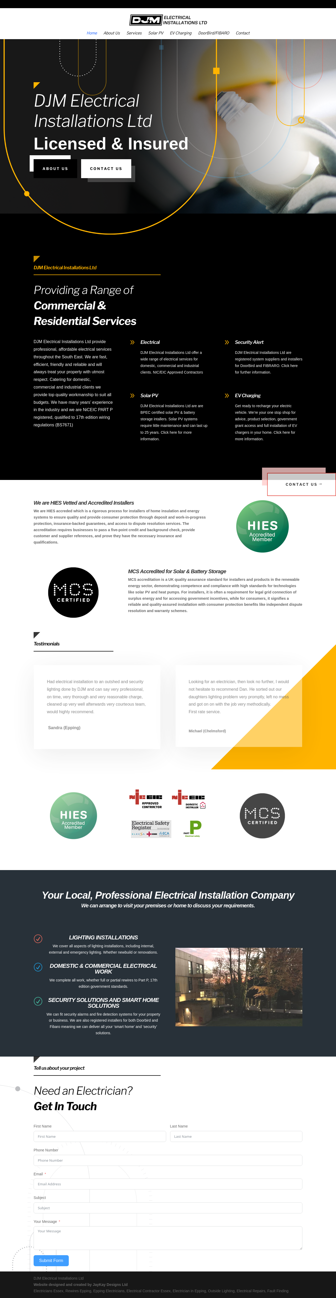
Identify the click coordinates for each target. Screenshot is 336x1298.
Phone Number (46, 1150)
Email (38, 1174)
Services (133, 33)
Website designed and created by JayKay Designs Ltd (81, 1285)
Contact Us (106, 168)
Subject (40, 1198)
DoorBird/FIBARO (213, 33)
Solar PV (155, 33)
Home (91, 33)
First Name (42, 1126)
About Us (111, 33)
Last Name (179, 1126)
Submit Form (51, 1260)
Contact (243, 33)
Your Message (45, 1221)
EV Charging (180, 33)
